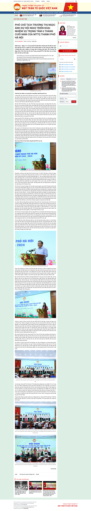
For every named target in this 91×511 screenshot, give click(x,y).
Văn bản (62, 76)
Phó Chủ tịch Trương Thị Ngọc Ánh (27, 474)
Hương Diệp (20, 41)
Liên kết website (64, 42)
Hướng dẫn (62, 79)
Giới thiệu (62, 23)
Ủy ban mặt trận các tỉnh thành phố (67, 55)
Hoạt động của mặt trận (20, 19)
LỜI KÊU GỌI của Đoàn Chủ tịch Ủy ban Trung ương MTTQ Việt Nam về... (69, 15)
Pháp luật (69, 79)
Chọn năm (62, 101)
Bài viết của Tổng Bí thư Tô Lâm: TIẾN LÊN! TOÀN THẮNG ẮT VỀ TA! (29, 15)
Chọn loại (61, 98)
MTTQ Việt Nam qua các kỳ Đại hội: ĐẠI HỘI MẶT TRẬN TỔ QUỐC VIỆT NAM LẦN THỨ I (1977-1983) (21, 492)
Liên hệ (32, 1)
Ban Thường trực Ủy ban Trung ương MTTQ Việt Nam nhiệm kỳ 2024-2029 (35, 492)
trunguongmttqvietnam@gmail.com (28, 507)
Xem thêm (74, 37)
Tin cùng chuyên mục (22, 479)
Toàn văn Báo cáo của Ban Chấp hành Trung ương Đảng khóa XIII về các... (49, 15)
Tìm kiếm (74, 101)
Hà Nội (37, 474)
